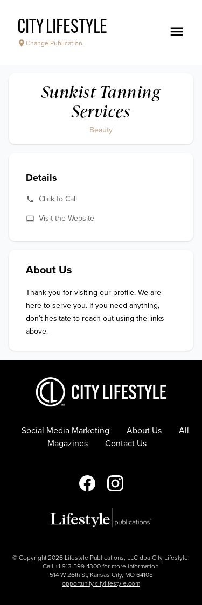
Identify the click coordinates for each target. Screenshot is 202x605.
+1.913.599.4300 (78, 566)
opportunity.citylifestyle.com (101, 583)
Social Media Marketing (65, 430)
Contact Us (126, 443)
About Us (144, 430)
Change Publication (49, 43)
